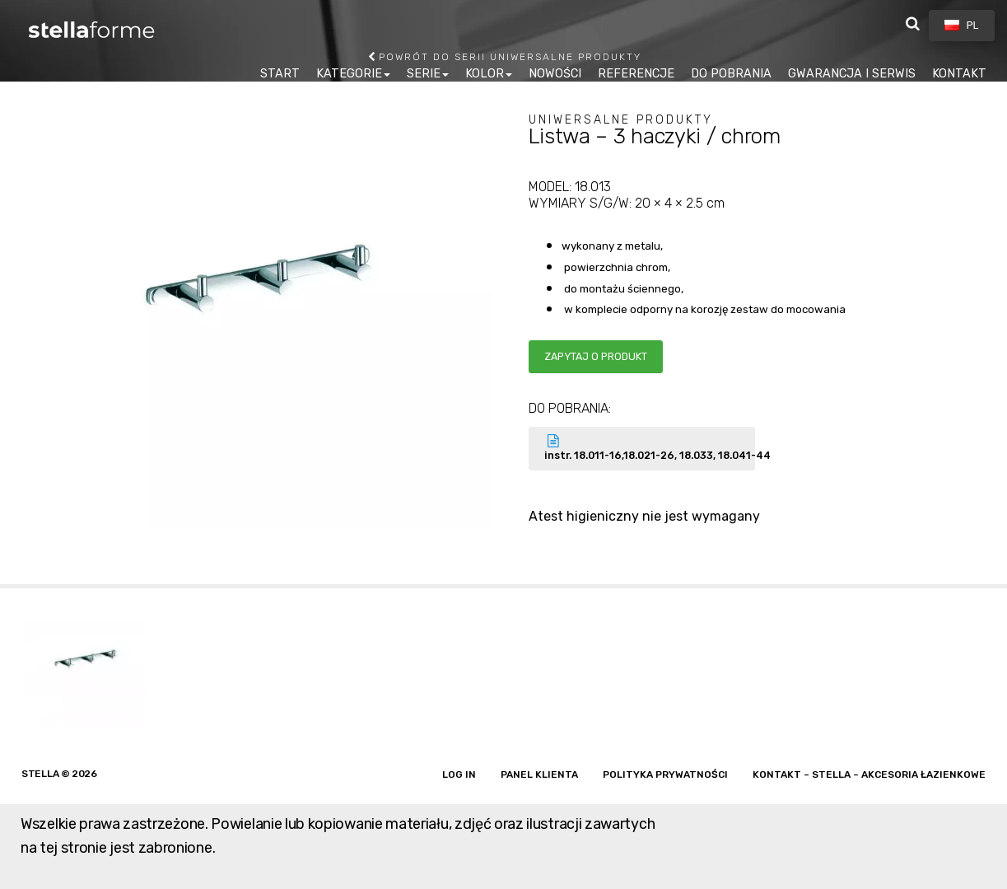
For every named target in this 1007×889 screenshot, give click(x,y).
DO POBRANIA (731, 74)
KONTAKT (959, 74)
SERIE (424, 74)
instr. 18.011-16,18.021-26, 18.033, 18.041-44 (650, 447)
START (280, 74)
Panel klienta (539, 774)
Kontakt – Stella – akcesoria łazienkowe (869, 774)
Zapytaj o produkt (595, 356)
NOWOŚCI (555, 74)
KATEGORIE (349, 74)
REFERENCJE (636, 74)
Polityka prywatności (665, 774)
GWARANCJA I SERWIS (852, 74)
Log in (459, 774)
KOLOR (484, 74)
